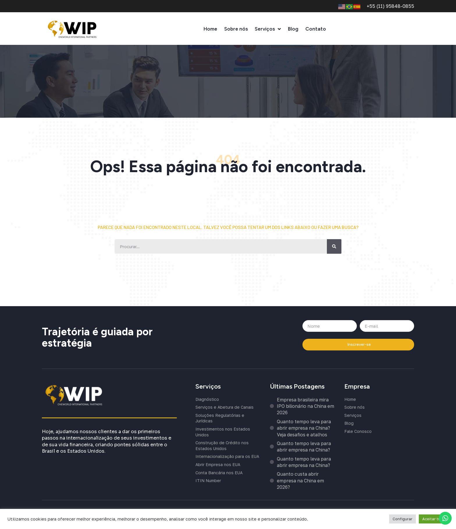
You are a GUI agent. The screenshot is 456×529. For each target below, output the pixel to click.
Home (210, 30)
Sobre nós (236, 30)
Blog (293, 30)
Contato (315, 30)
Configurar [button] (402, 518)
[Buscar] (334, 247)
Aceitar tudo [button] (433, 518)
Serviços (268, 30)
